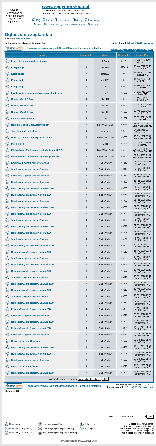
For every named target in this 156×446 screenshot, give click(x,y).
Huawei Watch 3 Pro (22, 99)
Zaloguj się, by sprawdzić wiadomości (64, 24)
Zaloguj (93, 24)
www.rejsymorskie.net (66, 6)
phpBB (73, 441)
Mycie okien (17, 144)
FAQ (36, 20)
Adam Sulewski (23, 39)
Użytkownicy (63, 20)
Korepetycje (17, 67)
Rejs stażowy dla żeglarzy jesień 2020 (31, 194)
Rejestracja (92, 20)
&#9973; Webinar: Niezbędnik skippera (32, 137)
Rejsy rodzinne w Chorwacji (26, 341)
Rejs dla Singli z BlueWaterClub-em (30, 125)
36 (134, 43)
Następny (148, 43)
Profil (38, 24)
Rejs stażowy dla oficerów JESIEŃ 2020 (32, 188)
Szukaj (47, 20)
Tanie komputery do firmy (25, 131)
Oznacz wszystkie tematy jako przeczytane (132, 49)
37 (138, 43)
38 (141, 43)
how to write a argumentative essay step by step (37, 93)
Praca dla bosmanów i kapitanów (29, 61)
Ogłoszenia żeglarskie (28, 34)
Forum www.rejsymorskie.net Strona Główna (50, 48)
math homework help (22, 118)
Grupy (77, 20)
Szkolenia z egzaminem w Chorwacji (30, 163)
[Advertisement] (130, 16)
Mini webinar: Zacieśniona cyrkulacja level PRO (36, 150)
